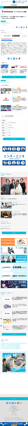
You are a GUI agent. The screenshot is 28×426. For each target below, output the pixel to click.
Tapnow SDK (3, 82)
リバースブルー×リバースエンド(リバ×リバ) (7, 346)
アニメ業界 (25, 7)
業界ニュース (3, 14)
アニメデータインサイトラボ (13, 343)
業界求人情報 (12, 7)
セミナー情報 (17, 7)
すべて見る (14, 77)
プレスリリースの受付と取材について (14, 409)
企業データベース (6, 7)
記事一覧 (1, 7)
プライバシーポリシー (14, 414)
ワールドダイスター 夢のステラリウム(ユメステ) (7, 348)
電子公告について (14, 411)
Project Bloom (17, 346)
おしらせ (14, 413)
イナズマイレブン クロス (4, 343)
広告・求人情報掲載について (14, 408)
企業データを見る (14, 138)
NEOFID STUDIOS (18, 348)
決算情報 (22, 7)
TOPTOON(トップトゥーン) (22, 343)
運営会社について (14, 406)
